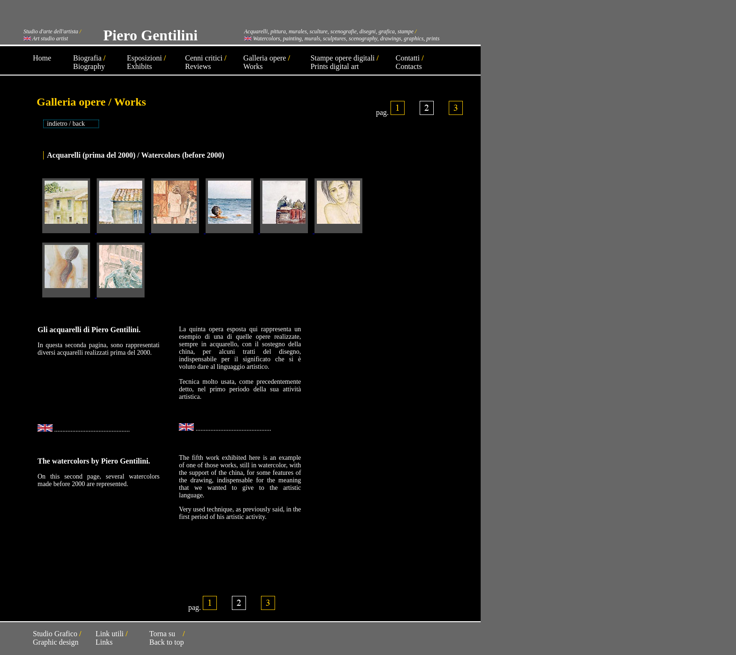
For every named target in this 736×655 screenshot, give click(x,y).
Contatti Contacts (410, 62)
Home (42, 58)
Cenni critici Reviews (205, 62)
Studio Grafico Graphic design (57, 638)
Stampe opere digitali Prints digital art (344, 62)
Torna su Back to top (167, 638)
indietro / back (66, 123)
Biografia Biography (89, 62)
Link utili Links (112, 638)
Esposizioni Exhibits (146, 62)
